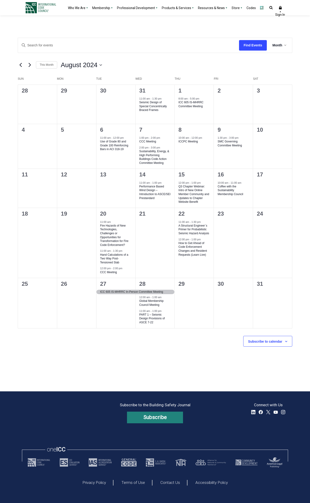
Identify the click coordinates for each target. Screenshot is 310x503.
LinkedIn (253, 412)
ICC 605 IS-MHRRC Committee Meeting (190, 104)
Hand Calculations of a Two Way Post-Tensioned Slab (114, 258)
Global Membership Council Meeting (151, 303)
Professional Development (136, 8)
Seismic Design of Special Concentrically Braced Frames (153, 106)
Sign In (280, 7)
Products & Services (176, 8)
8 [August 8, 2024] (179, 130)
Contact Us (170, 483)
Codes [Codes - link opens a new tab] (251, 8)
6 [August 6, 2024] (101, 130)
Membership (101, 8)
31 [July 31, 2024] (142, 90)
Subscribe (155, 417)
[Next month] (29, 65)
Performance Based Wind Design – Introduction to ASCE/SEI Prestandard (155, 192)
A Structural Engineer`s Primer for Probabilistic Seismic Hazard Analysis (193, 229)
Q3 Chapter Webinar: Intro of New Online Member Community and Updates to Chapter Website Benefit (193, 194)
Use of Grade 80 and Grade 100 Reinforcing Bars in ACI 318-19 (114, 145)
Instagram (283, 412)
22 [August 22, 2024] (181, 213)
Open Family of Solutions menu (261, 7)
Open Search (271, 7)
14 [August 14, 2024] (142, 174)
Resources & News (211, 8)
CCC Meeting (147, 141)
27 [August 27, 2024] (103, 284)
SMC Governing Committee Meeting (230, 143)
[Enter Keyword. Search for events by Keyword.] (128, 45)
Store (236, 8)
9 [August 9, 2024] (219, 130)
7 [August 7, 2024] (140, 130)
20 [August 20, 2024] (103, 213)
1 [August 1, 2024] (179, 90)
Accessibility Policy (211, 483)
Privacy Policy (94, 483)
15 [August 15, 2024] (181, 174)
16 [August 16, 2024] (221, 174)
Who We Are (76, 8)
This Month (46, 64)
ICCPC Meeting (188, 141)
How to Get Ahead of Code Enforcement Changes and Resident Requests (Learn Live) (192, 248)
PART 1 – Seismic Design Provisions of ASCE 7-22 (152, 318)
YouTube (275, 412)
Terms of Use (133, 483)
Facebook (261, 412)
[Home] (43, 7)
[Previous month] (20, 65)
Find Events (253, 45)
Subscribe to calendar (265, 341)
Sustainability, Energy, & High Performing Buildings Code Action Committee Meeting (154, 157)
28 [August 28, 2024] (142, 284)
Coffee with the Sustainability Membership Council (230, 190)
